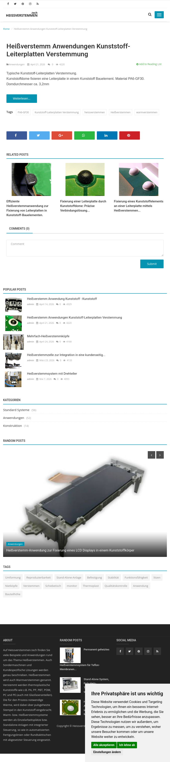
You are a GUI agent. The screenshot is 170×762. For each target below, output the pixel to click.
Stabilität (113, 578)
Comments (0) (20, 229)
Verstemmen (31, 586)
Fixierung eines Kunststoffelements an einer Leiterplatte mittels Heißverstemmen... (138, 206)
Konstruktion (12, 426)
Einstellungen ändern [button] (107, 752)
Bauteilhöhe (12, 594)
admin (30, 304)
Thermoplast (91, 586)
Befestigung (94, 578)
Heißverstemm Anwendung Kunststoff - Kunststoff (62, 299)
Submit (152, 264)
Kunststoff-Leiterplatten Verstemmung (57, 112)
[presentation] (151, 455)
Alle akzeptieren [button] (104, 745)
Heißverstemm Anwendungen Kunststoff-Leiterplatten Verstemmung (74, 318)
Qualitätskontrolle (116, 586)
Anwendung (140, 586)
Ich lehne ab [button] (127, 745)
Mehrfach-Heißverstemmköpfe (48, 337)
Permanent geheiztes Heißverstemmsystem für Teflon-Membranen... (84, 659)
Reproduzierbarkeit (38, 578)
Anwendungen (15, 64)
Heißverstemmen (122, 112)
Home (6, 28)
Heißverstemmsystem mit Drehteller (52, 374)
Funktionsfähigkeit (136, 578)
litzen (157, 578)
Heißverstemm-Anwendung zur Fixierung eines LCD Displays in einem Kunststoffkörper (70, 551)
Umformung (13, 578)
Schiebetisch (53, 586)
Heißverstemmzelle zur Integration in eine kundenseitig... (66, 355)
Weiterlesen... (22, 98)
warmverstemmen (149, 112)
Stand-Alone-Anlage (69, 578)
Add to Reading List (148, 64)
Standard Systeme (16, 410)
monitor (72, 586)
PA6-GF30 (23, 112)
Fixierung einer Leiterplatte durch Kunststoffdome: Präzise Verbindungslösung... (83, 206)
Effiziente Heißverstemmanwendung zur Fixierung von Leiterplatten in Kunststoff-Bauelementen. (27, 208)
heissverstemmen (96, 112)
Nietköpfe (11, 586)
